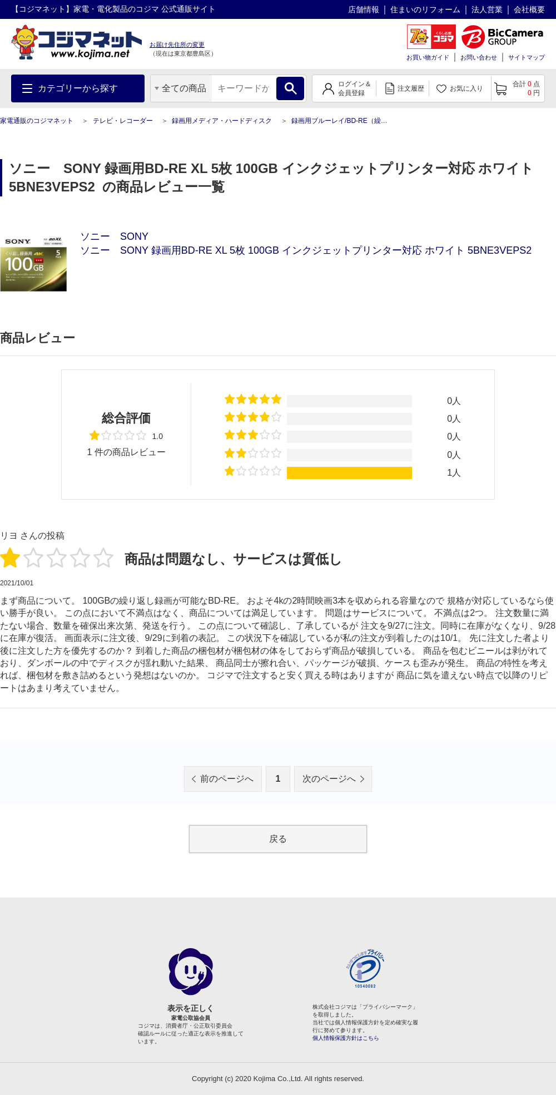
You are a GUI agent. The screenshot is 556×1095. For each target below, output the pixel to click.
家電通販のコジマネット (36, 121)
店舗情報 (363, 9)
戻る (278, 839)
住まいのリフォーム (425, 9)
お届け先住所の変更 (177, 44)
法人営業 (487, 9)
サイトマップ (526, 57)
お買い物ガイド (427, 57)
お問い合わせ (478, 57)
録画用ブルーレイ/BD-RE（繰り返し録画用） (359, 121)
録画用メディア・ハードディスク (222, 121)
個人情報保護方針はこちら (345, 1038)
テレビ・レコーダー (123, 121)
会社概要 (529, 9)
